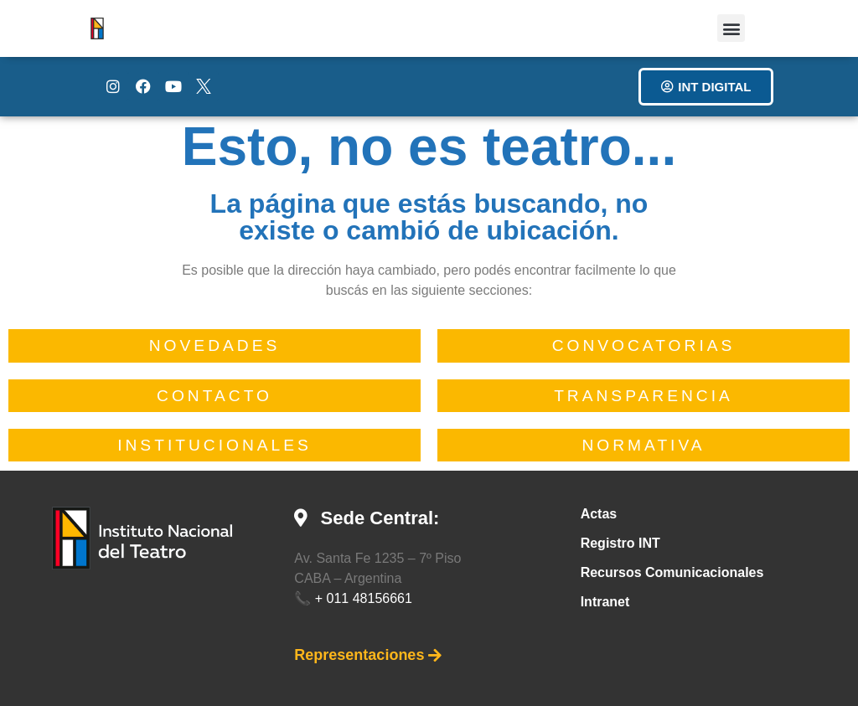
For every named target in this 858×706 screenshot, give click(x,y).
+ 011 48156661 (363, 598)
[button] (731, 28)
